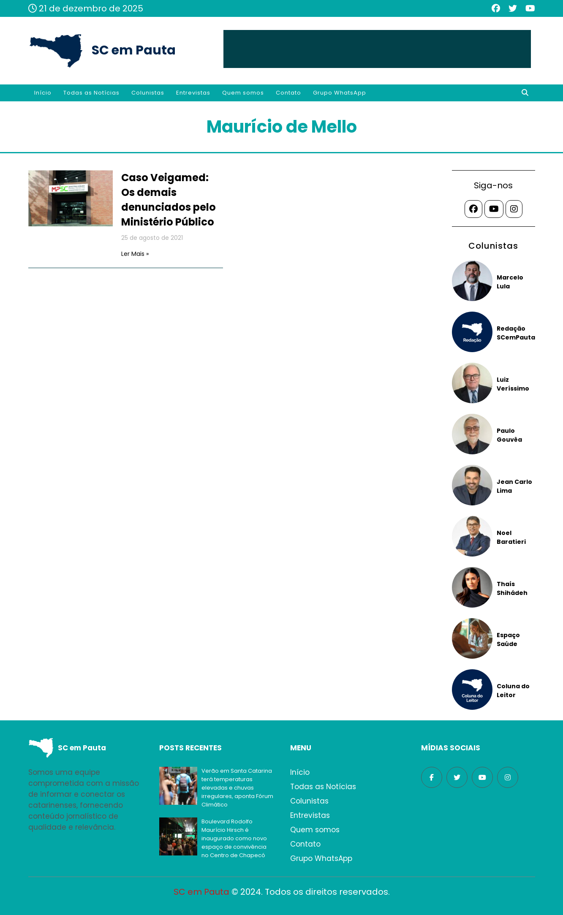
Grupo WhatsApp (339, 93)
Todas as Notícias (91, 93)
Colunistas (147, 93)
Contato (288, 93)
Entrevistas (193, 93)
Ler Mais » (135, 254)
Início (43, 93)
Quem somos (243, 93)
